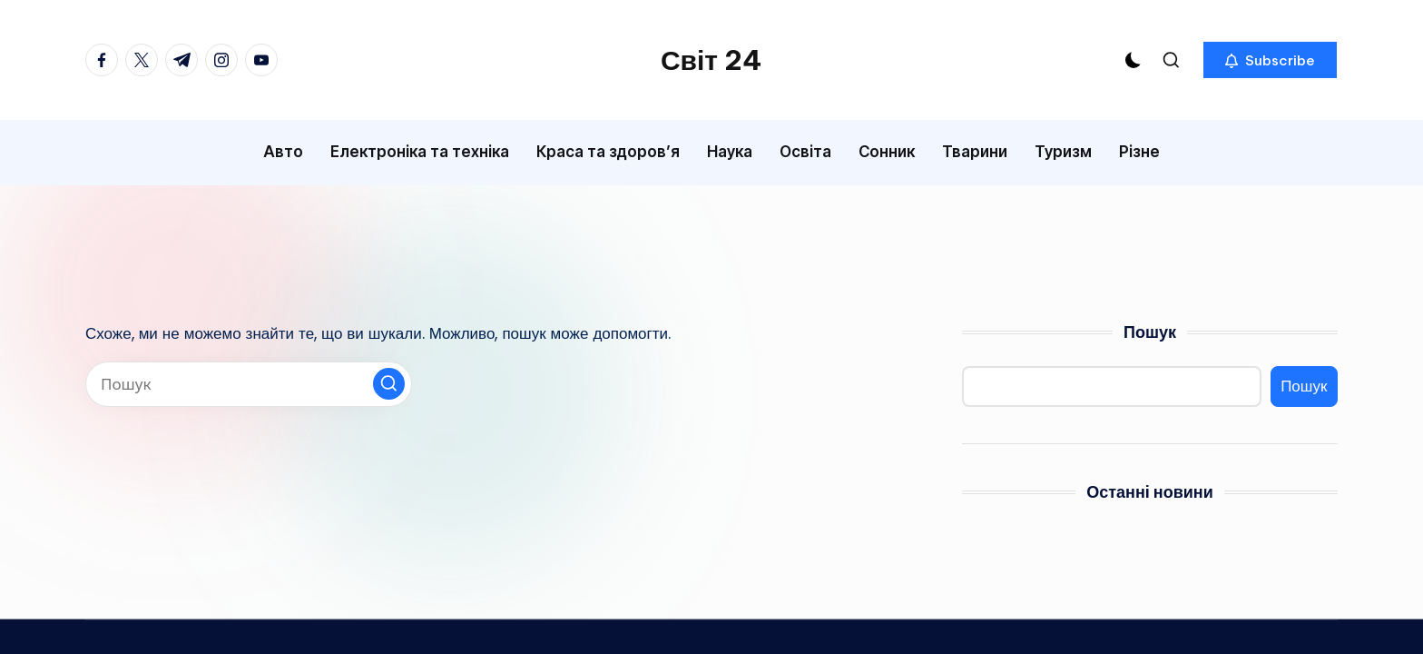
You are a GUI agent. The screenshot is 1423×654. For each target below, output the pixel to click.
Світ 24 (711, 60)
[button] (1270, 60)
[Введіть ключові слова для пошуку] (248, 384)
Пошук (1150, 332)
